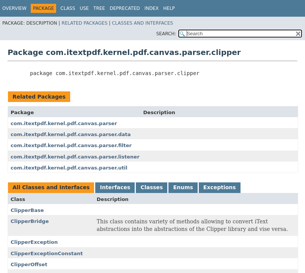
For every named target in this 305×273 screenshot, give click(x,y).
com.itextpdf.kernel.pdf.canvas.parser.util (69, 168)
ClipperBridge (30, 221)
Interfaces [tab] (115, 187)
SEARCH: (166, 33)
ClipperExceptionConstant (47, 253)
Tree (99, 8)
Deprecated (125, 8)
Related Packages (84, 23)
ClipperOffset (29, 264)
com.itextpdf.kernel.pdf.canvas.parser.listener (75, 157)
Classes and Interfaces (142, 23)
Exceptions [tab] (219, 187)
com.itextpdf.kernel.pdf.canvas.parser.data (70, 134)
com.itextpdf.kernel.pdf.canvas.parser (64, 123)
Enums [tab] (183, 187)
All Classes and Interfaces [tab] (51, 187)
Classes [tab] (151, 187)
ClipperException (34, 242)
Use (84, 8)
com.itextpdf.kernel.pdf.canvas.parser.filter (71, 145)
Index (152, 8)
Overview (14, 8)
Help (169, 8)
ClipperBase (27, 210)
